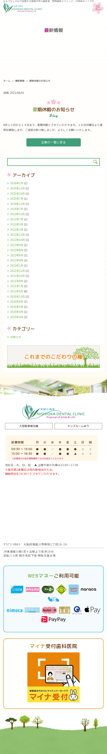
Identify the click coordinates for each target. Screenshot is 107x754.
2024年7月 (16, 209)
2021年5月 (16, 291)
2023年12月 (17, 214)
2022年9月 (16, 245)
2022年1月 (16, 265)
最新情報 (19, 80)
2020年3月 (16, 317)
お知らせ (15, 337)
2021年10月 (17, 276)
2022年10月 (17, 240)
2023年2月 (16, 229)
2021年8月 (16, 281)
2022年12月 (17, 234)
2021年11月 (17, 271)
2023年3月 (16, 224)
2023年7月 (16, 219)
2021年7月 (16, 286)
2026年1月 (16, 183)
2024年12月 (17, 204)
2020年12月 (17, 296)
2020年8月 (16, 301)
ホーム (6, 80)
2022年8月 (16, 250)
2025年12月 (17, 188)
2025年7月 (16, 198)
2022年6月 (16, 255)
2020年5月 (16, 307)
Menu (98, 8)
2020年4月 (16, 312)
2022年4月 (16, 260)
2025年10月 (17, 193)
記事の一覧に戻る (53, 142)
